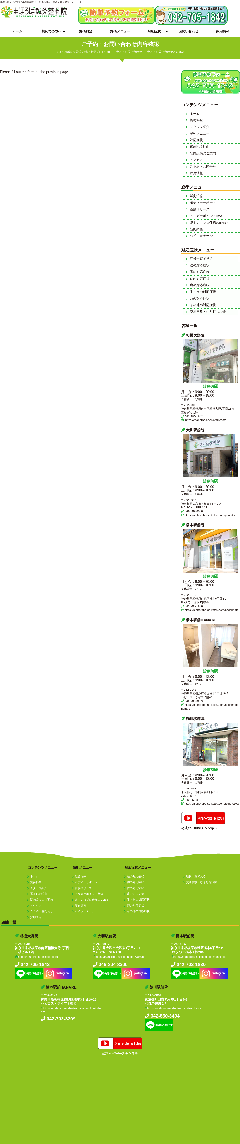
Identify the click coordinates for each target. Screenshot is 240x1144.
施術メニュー (120, 31)
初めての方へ (51, 31)
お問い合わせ (188, 31)
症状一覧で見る (201, 259)
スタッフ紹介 (199, 127)
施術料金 (85, 31)
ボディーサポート (203, 203)
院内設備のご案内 (203, 153)
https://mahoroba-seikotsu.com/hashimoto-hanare (72, 1010)
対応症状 (154, 31)
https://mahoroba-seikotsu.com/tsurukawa (174, 1008)
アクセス (196, 160)
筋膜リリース (199, 209)
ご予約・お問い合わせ (127, 51)
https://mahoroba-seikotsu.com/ (205, 420)
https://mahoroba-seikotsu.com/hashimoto (211, 610)
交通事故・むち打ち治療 (208, 311)
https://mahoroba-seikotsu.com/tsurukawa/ (212, 803)
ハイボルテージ (201, 235)
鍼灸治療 (196, 196)
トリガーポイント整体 (206, 216)
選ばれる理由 (199, 146)
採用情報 (222, 31)
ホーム (17, 31)
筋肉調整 (196, 229)
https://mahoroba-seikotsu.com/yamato (210, 515)
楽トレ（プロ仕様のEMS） (210, 222)
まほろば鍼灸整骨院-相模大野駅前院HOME (83, 51)
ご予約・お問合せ (203, 166)
